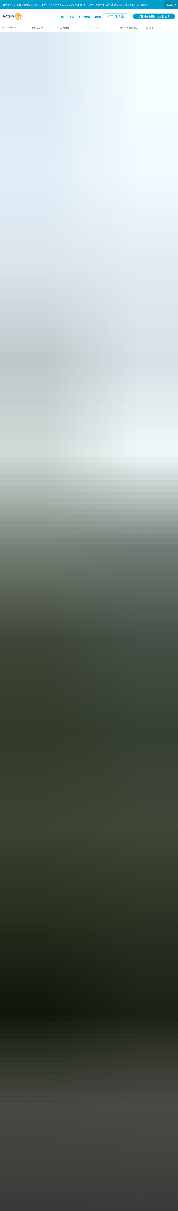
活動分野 (71, 26)
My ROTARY (67, 17)
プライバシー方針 (107, 4)
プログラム (100, 26)
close (169, 4)
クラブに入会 (116, 16)
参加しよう (43, 26)
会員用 (160, 26)
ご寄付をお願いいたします (153, 16)
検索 (98, 17)
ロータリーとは (14, 26)
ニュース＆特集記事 (128, 26)
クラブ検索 (84, 17)
